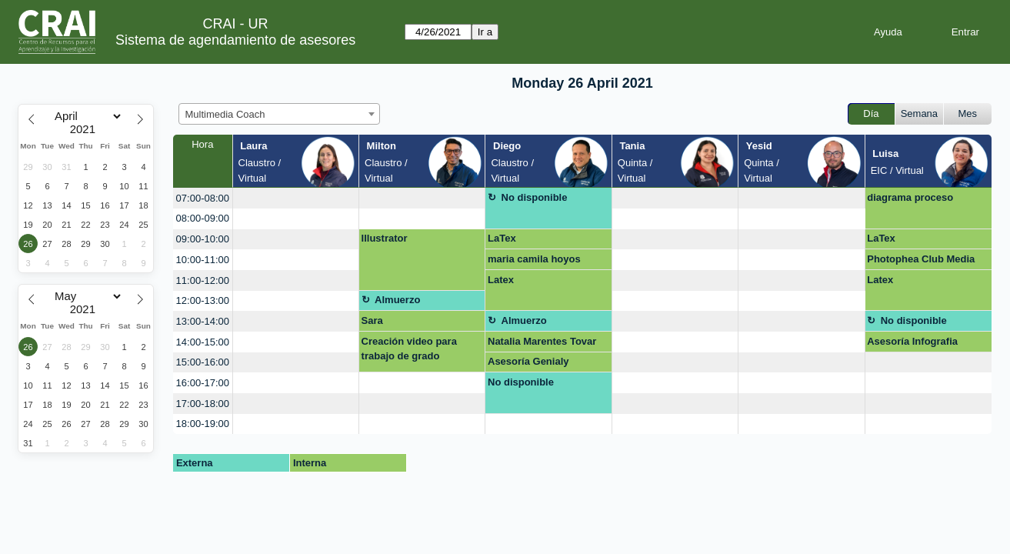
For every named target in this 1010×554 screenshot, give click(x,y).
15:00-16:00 (202, 362)
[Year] (86, 129)
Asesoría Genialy (528, 361)
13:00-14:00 (202, 321)
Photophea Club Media (921, 259)
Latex (501, 279)
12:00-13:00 (202, 300)
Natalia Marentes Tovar (542, 341)
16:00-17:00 (202, 383)
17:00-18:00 (202, 403)
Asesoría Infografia (912, 341)
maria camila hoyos (534, 259)
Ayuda (888, 32)
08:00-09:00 (202, 218)
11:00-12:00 (202, 280)
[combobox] (279, 114)
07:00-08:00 (202, 198)
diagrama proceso (910, 197)
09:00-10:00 (202, 239)
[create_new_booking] (295, 198)
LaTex (502, 238)
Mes (968, 113)
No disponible (535, 197)
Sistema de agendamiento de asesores (235, 40)
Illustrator (385, 238)
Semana (919, 113)
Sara (372, 320)
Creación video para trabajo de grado (409, 348)
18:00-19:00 (202, 423)
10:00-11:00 (202, 259)
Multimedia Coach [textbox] (225, 114)
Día (870, 113)
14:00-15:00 (202, 342)
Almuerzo (397, 299)
